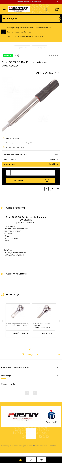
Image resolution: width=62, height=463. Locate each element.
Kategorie (10, 18)
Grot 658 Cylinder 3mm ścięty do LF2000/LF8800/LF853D (17, 324)
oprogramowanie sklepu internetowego (34, 446)
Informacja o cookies (9, 446)
